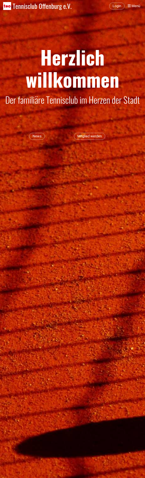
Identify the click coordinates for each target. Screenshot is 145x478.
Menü (134, 6)
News (37, 136)
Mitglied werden (89, 136)
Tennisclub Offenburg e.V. (42, 6)
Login (117, 6)
